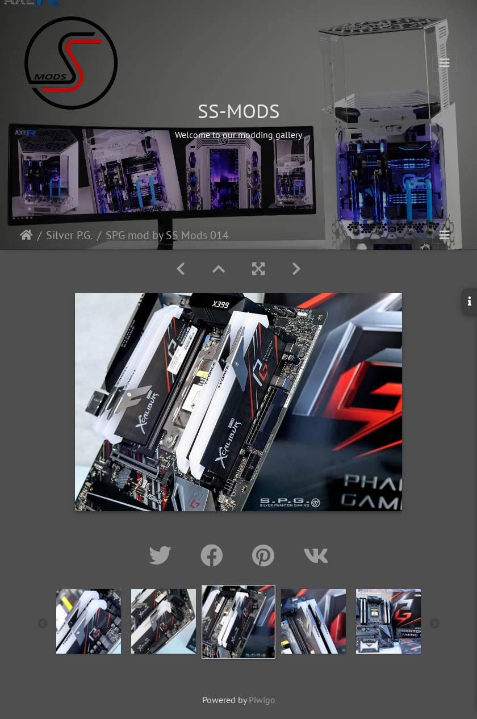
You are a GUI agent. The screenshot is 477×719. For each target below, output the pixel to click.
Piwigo (262, 699)
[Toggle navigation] (444, 63)
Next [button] (434, 624)
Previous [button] (42, 624)
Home (26, 235)
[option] (88, 621)
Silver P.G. (69, 235)
